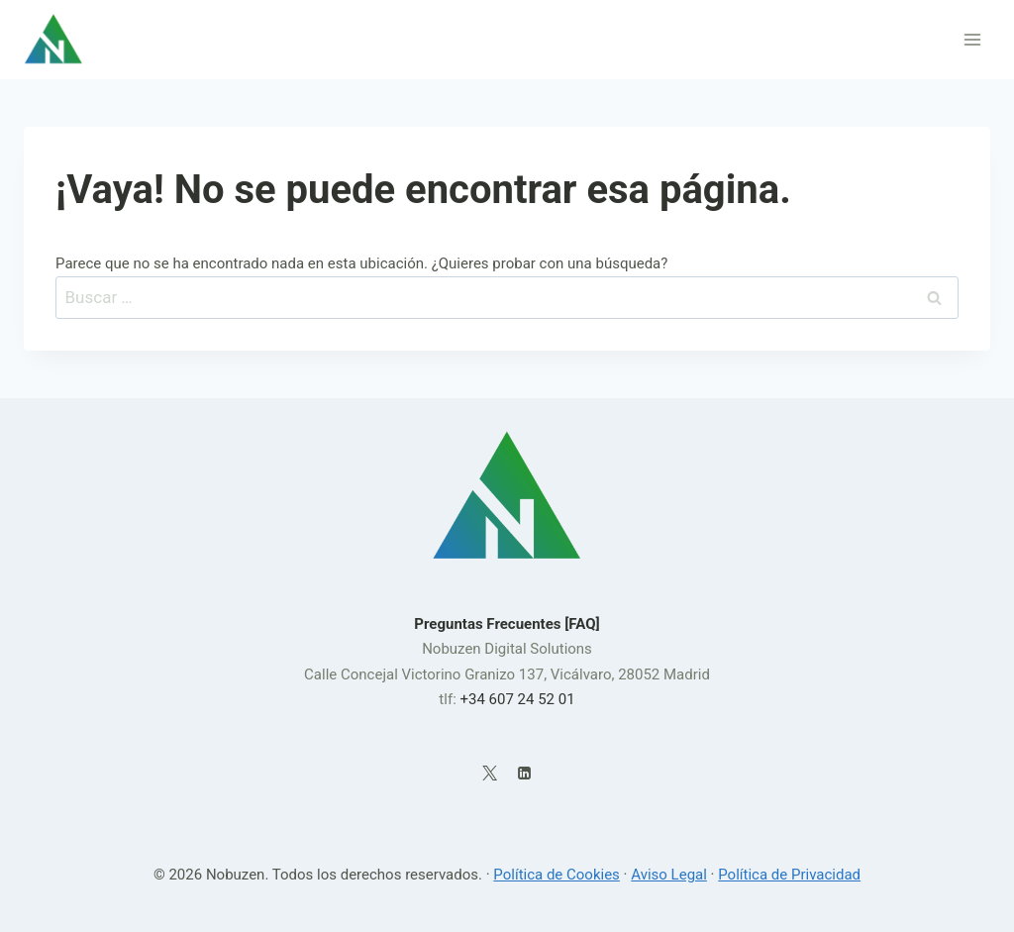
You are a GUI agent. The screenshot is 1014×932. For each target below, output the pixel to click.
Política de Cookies (556, 874)
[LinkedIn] (524, 773)
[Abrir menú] (972, 39)
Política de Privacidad (789, 874)
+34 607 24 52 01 (516, 699)
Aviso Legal (669, 874)
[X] (490, 773)
